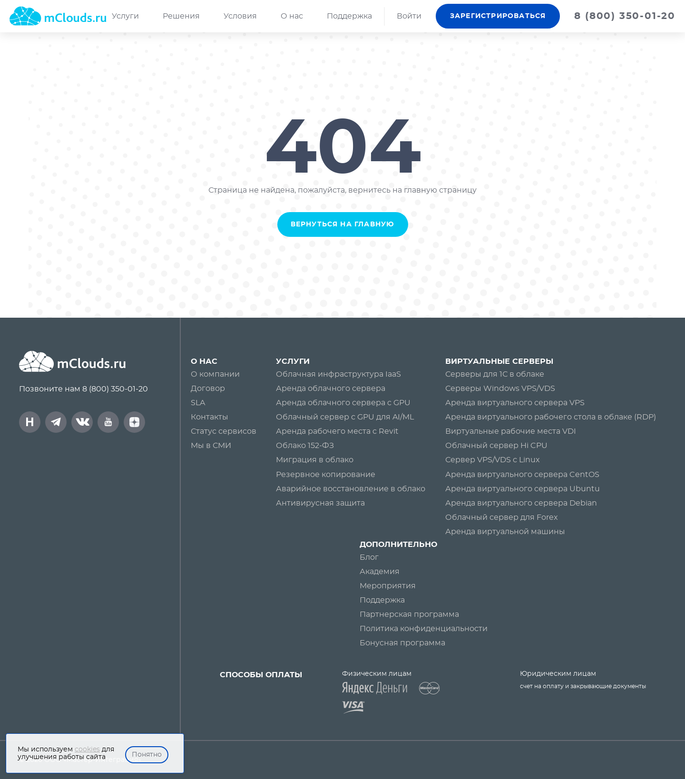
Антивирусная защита (320, 503)
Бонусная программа (402, 643)
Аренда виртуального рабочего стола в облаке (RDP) (550, 417)
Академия (380, 571)
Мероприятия (388, 586)
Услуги (125, 16)
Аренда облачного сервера (330, 388)
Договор (208, 388)
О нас (292, 16)
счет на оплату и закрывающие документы (583, 686)
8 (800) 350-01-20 (115, 389)
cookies (87, 749)
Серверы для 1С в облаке (494, 374)
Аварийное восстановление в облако (350, 489)
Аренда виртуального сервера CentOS (522, 474)
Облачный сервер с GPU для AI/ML (345, 417)
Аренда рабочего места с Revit (337, 431)
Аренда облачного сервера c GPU (343, 403)
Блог (369, 557)
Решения (181, 16)
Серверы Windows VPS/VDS (500, 388)
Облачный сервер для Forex (501, 517)
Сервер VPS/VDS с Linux (492, 460)
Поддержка (349, 16)
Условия (240, 16)
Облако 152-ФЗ (305, 445)
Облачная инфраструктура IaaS (338, 374)
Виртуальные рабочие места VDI (510, 431)
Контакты (209, 417)
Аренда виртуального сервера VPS (515, 403)
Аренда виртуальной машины (505, 532)
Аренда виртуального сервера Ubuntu (522, 489)
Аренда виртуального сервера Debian (521, 503)
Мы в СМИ (211, 445)
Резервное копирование (325, 474)
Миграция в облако (314, 460)
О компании (215, 374)
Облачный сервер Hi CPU (496, 445)
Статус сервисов (223, 431)
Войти (409, 16)
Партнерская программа (409, 614)
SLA (198, 403)
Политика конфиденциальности (424, 629)
